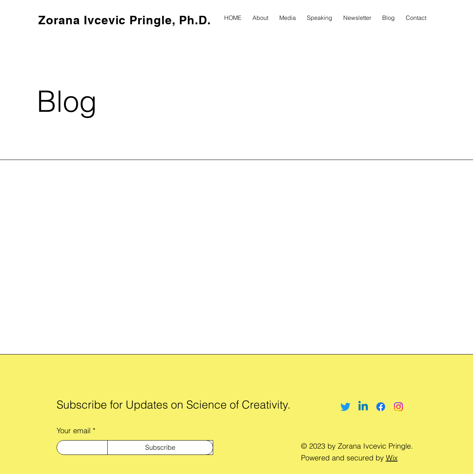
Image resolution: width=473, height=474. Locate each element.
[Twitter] (345, 407)
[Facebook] (381, 407)
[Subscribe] (160, 447)
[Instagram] (398, 407)
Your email (73, 430)
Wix (392, 457)
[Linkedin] (363, 407)
